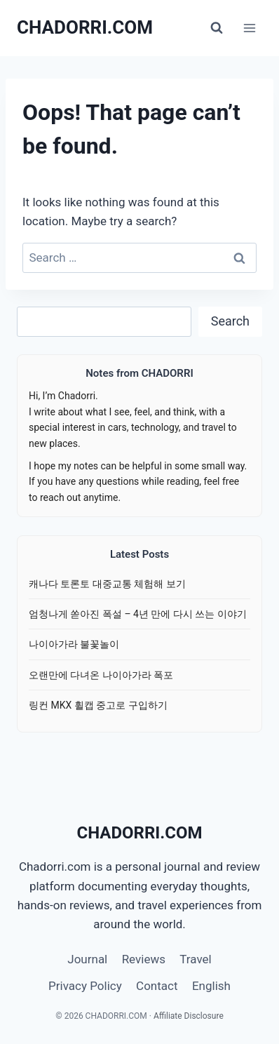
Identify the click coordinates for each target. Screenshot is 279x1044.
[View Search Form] (216, 28)
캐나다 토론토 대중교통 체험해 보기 (107, 583)
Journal (87, 959)
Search (230, 321)
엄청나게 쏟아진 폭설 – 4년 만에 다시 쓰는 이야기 (138, 614)
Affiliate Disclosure (189, 1016)
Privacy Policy (85, 986)
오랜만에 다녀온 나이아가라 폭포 (101, 675)
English (211, 986)
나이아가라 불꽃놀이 (74, 644)
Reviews (143, 959)
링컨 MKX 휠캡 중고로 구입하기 (98, 705)
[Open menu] (249, 28)
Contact (156, 986)
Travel (195, 959)
